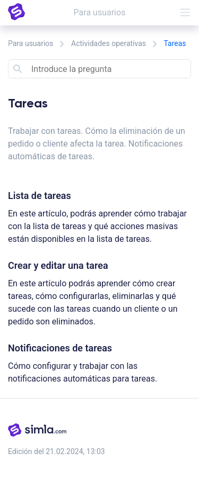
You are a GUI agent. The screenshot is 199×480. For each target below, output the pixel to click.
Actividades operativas (108, 43)
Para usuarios (31, 43)
